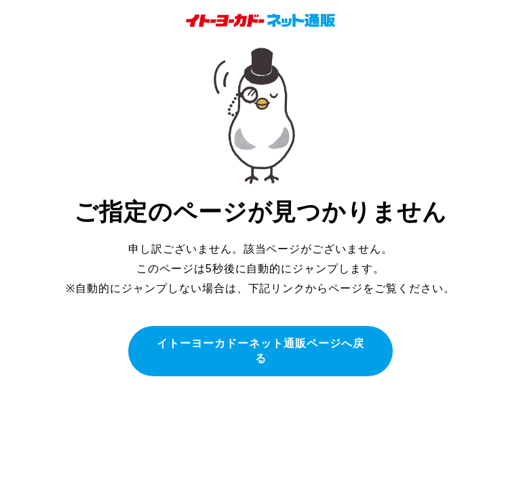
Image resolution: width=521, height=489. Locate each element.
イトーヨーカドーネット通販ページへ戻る (260, 351)
